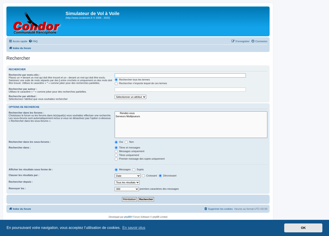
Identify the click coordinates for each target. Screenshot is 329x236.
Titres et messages (127, 147)
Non (129, 141)
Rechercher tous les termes (132, 79)
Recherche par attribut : (23, 96)
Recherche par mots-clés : (24, 74)
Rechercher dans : (20, 147)
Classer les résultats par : (24, 175)
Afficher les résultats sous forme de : (31, 169)
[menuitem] (33, 41)
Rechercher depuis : (21, 181)
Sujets (138, 169)
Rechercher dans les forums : (26, 112)
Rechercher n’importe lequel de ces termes (141, 83)
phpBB (127, 217)
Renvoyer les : (17, 188)
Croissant (149, 175)
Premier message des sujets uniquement (139, 158)
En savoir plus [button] (133, 228)
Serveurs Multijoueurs (191, 116)
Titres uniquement (127, 155)
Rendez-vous (191, 113)
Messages (122, 169)
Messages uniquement (129, 151)
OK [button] (303, 228)
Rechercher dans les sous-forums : (30, 141)
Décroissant (167, 175)
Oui (119, 141)
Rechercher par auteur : (23, 89)
